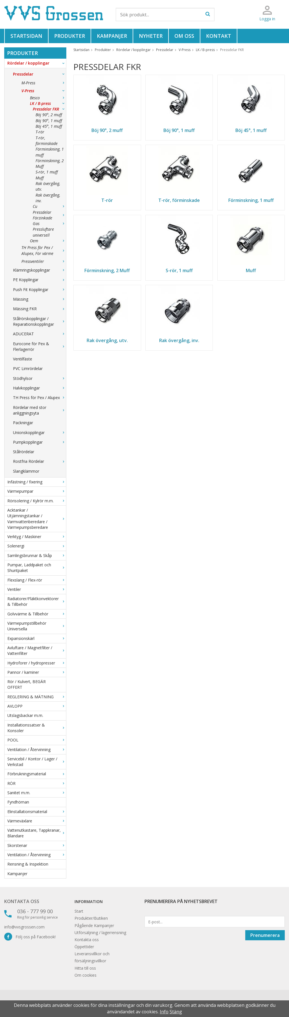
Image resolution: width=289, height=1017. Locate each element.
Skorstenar (36, 845)
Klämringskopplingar (39, 270)
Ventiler (36, 589)
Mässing (39, 299)
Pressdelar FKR (49, 109)
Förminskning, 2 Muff (50, 163)
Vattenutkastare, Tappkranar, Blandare (36, 832)
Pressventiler (43, 261)
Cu (49, 206)
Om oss (184, 35)
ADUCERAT (39, 333)
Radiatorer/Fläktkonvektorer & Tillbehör (36, 601)
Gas (49, 223)
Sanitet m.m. (36, 792)
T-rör (40, 132)
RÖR (36, 783)
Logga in (267, 18)
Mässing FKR (39, 308)
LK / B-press (48, 103)
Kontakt (218, 35)
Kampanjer (112, 35)
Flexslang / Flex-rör (36, 580)
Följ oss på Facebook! (30, 936)
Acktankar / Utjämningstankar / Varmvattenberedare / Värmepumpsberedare (36, 518)
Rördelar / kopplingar (36, 63)
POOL (36, 740)
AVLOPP (36, 706)
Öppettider (84, 946)
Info (164, 1012)
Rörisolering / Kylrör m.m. (36, 500)
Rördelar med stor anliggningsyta (39, 410)
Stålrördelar (23, 451)
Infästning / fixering (36, 482)
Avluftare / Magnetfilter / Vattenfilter (36, 650)
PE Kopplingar (39, 279)
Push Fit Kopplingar (39, 289)
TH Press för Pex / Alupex (39, 397)
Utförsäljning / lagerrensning (100, 932)
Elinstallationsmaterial (36, 811)
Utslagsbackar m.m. (25, 715)
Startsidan (26, 35)
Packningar (23, 422)
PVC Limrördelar (28, 368)
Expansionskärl (36, 638)
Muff (40, 177)
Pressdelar (39, 74)
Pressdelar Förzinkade (49, 215)
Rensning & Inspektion (27, 864)
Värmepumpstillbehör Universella (36, 625)
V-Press (43, 90)
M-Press (43, 82)
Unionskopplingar (39, 432)
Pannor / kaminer (36, 672)
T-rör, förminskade (47, 140)
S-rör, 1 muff (47, 172)
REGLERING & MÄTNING (36, 696)
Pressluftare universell (43, 231)
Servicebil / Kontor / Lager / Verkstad (36, 761)
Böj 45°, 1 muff (49, 126)
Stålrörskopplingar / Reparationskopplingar (39, 321)
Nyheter (151, 35)
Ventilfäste (22, 359)
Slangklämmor (26, 471)
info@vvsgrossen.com (24, 927)
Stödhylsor (39, 378)
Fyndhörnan (18, 802)
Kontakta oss (21, 901)
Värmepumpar (36, 491)
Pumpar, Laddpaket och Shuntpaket (36, 567)
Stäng (176, 1012)
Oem (48, 240)
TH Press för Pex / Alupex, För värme (43, 250)
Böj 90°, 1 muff (49, 120)
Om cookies (86, 975)
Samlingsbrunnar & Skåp (36, 555)
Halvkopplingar (39, 388)
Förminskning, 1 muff (50, 151)
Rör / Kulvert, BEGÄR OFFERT (26, 684)
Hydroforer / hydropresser (36, 663)
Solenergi (36, 546)
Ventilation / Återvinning (36, 749)
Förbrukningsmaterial (36, 773)
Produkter (69, 35)
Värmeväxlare (36, 821)
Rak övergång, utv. (48, 186)
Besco (48, 97)
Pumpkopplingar (39, 442)
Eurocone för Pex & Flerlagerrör (39, 346)
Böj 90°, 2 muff (49, 114)
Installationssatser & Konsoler (36, 727)
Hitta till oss (85, 968)
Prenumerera (265, 935)
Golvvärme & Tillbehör (36, 614)
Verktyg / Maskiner (36, 536)
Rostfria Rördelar (39, 461)
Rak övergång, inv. (48, 197)
